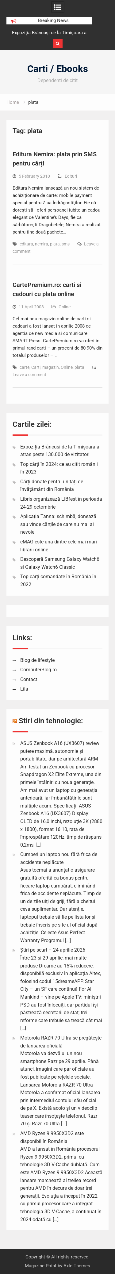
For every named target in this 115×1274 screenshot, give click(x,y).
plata (55, 243)
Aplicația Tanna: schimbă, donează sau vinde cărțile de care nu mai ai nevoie (58, 524)
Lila (24, 689)
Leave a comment (29, 374)
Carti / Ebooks (57, 68)
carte (24, 367)
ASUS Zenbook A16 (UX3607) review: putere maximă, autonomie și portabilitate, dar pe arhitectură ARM (60, 751)
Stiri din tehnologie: (51, 721)
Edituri (71, 176)
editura (26, 243)
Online (65, 306)
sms (66, 243)
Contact (28, 679)
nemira (41, 243)
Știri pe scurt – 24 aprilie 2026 (52, 950)
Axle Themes (76, 1266)
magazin (50, 367)
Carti (35, 367)
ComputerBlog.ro (38, 670)
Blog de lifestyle (37, 660)
